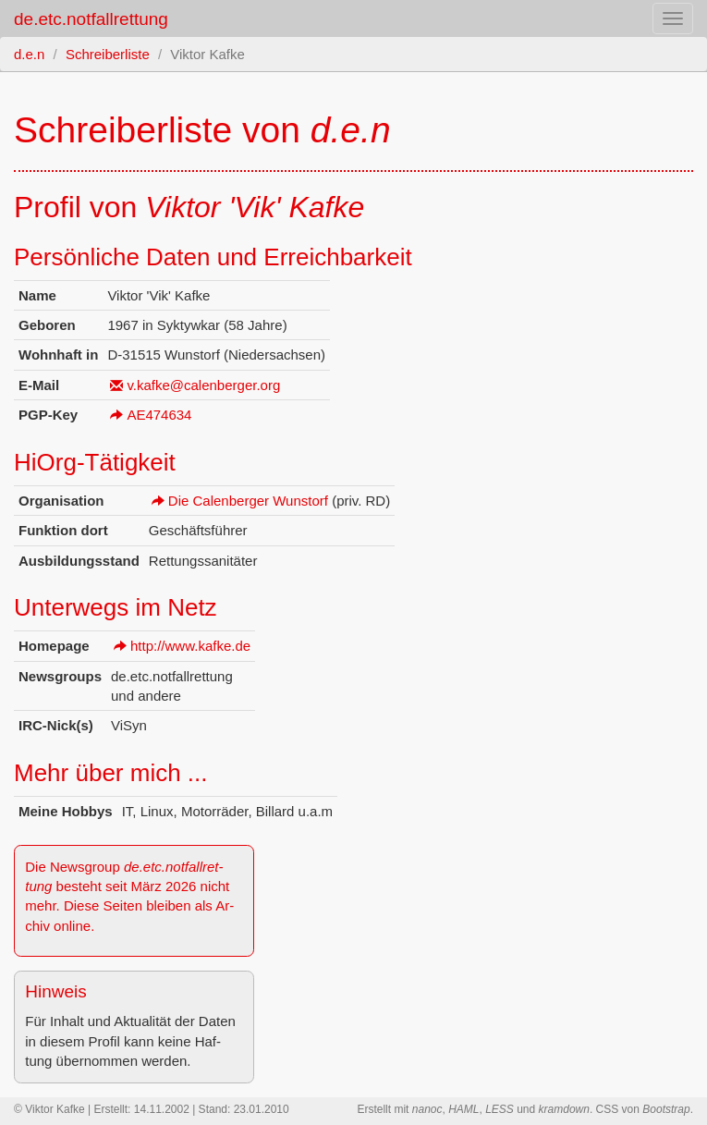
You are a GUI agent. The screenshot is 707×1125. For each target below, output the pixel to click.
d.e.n (29, 54)
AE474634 (159, 414)
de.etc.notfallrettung (91, 19)
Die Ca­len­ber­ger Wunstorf (248, 500)
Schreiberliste (108, 54)
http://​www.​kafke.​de (190, 646)
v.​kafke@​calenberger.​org (203, 385)
